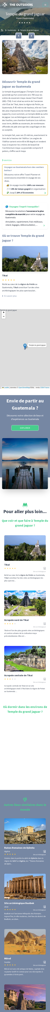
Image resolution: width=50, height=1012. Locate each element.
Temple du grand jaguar (29, 30)
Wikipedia (7, 160)
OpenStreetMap (24, 387)
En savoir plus (9, 296)
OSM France (44, 387)
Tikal (5, 275)
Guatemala (11, 30)
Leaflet (5, 387)
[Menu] (45, 5)
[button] (25, 57)
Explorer (25, 428)
